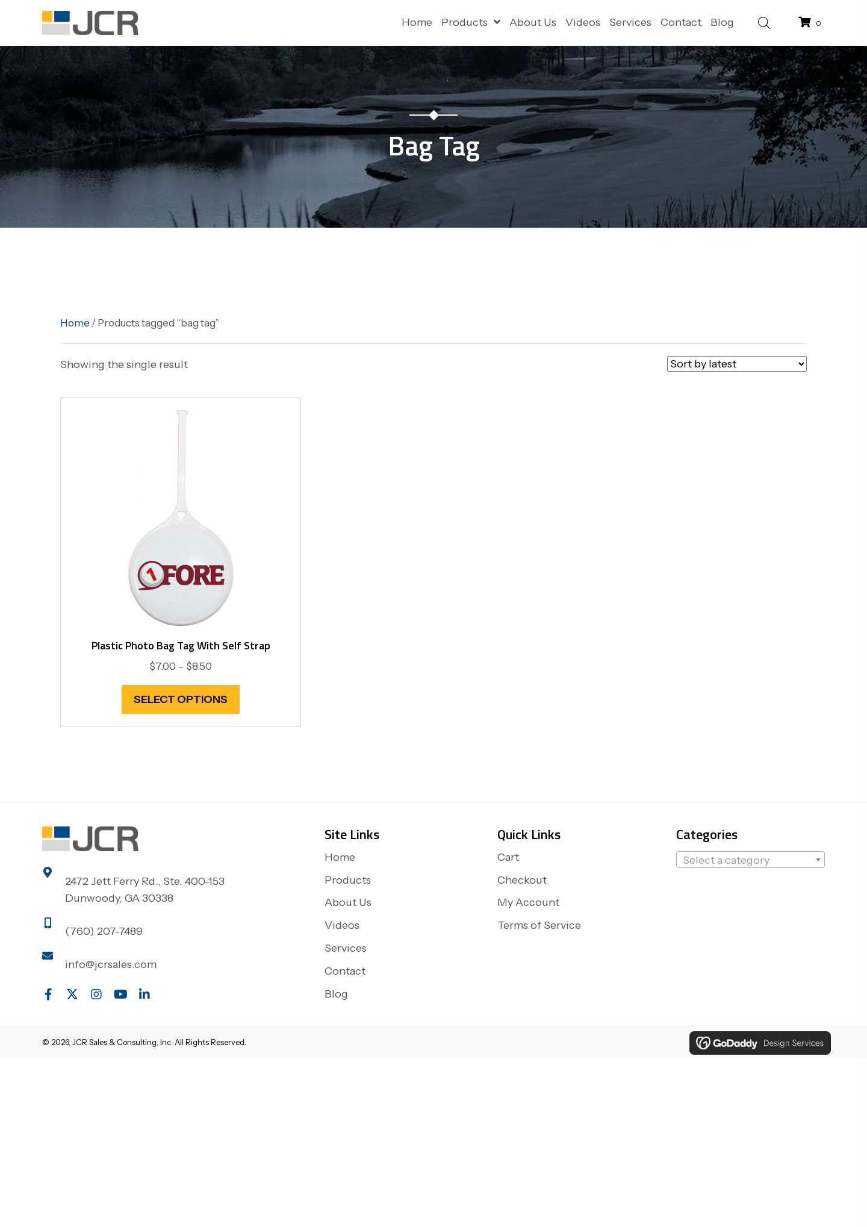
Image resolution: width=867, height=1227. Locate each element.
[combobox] (750, 859)
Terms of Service (539, 925)
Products (348, 880)
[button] (48, 994)
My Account (528, 902)
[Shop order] (737, 364)
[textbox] (750, 860)
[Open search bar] (764, 21)
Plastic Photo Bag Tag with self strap (181, 645)
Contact (345, 971)
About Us (348, 902)
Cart (508, 857)
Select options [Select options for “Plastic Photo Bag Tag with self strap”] (181, 699)
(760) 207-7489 (104, 931)
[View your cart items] (811, 22)
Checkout (522, 880)
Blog (336, 994)
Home (75, 323)
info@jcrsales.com (111, 964)
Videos (342, 925)
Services (346, 948)
